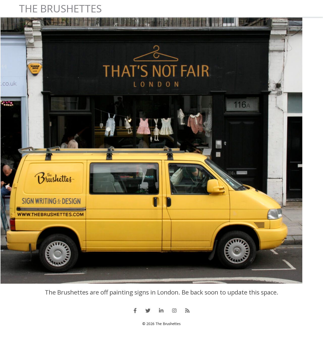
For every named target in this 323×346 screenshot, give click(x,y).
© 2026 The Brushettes (161, 338)
